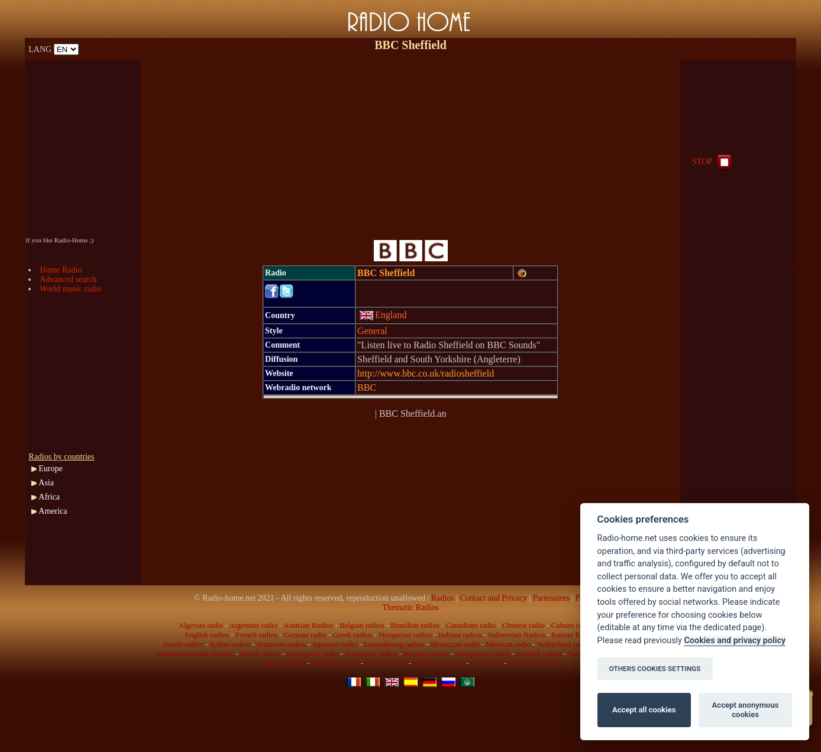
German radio (305, 634)
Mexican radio (508, 644)
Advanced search (68, 279)
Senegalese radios (482, 653)
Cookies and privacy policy (735, 641)
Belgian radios (362, 625)
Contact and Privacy (493, 598)
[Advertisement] (410, 143)
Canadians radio (471, 625)
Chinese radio (523, 625)
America (52, 511)
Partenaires (551, 598)
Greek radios (353, 634)
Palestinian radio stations (195, 653)
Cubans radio (571, 625)
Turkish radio (385, 663)
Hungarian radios (405, 634)
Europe (50, 468)
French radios (256, 634)
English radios (207, 634)
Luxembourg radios (394, 644)
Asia (46, 482)
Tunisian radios (335, 663)
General (372, 331)
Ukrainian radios (438, 663)
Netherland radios (564, 644)
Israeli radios (183, 644)
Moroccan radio (455, 644)
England (382, 315)
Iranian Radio (572, 634)
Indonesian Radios (516, 634)
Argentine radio (253, 625)
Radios (442, 598)
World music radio (70, 288)
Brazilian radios (414, 625)
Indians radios (459, 634)
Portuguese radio (312, 653)
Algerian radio (201, 625)
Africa (49, 496)
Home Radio (61, 269)
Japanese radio (334, 644)
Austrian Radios (308, 625)
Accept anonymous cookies (745, 710)
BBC (366, 388)
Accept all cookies (643, 709)
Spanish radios (538, 653)
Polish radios (260, 653)
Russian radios (425, 653)
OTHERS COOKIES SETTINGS (655, 669)
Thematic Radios (410, 607)
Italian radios (230, 644)
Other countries (533, 663)
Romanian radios (371, 653)
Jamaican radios (281, 644)
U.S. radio (486, 663)
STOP (713, 161)
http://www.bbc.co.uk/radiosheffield (425, 373)
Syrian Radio (285, 663)
